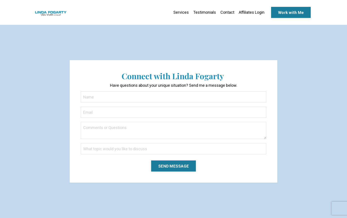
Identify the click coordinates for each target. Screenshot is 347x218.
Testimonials (204, 12)
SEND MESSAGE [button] (173, 166)
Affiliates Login (251, 12)
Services (181, 12)
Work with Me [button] (291, 12)
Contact (227, 12)
